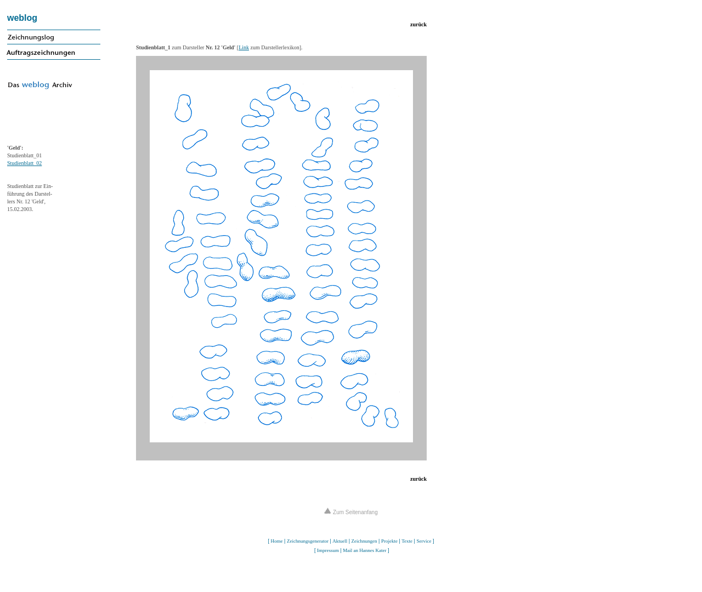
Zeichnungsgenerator (308, 541)
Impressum (328, 550)
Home (277, 541)
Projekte (389, 541)
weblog (22, 17)
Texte (406, 541)
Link (244, 47)
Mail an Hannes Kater (364, 550)
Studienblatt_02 (24, 163)
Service (423, 541)
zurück (418, 24)
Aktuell (339, 541)
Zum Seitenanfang (351, 512)
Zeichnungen (364, 541)
